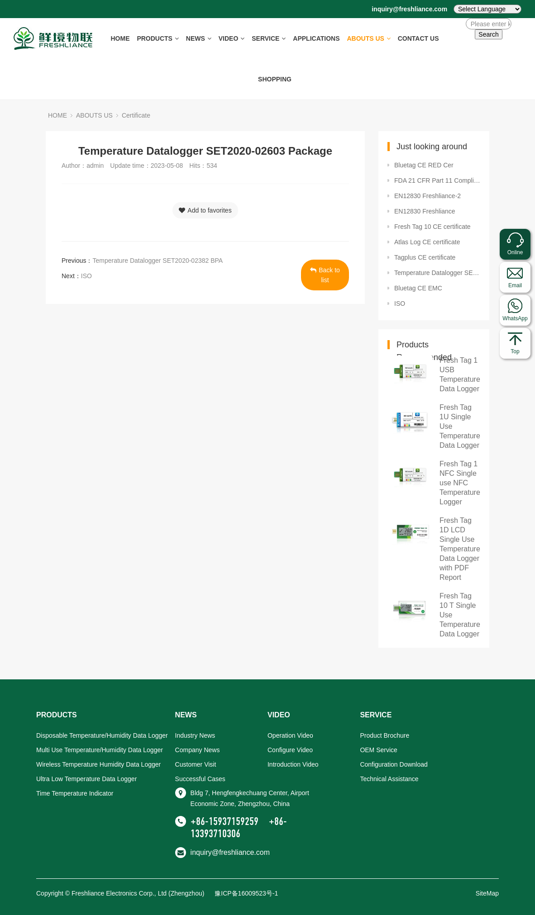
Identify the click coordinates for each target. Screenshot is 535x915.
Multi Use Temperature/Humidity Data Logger (99, 750)
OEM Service (378, 750)
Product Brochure (384, 735)
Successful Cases (200, 778)
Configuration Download (393, 764)
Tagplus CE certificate (424, 257)
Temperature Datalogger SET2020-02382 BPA (157, 260)
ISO (86, 276)
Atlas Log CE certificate (427, 242)
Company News (197, 750)
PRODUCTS (158, 38)
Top (515, 351)
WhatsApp (514, 318)
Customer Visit (195, 764)
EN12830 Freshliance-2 (427, 195)
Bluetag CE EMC (418, 288)
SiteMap (487, 893)
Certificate (136, 115)
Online (515, 252)
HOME (120, 38)
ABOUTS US (368, 38)
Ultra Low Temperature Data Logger (86, 778)
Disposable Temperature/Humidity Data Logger (102, 735)
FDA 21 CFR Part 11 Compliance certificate (437, 180)
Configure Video (290, 750)
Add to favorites (205, 210)
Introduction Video (293, 764)
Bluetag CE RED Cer (424, 165)
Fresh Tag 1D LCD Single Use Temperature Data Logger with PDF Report (459, 549)
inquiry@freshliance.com (409, 9)
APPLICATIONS (316, 38)
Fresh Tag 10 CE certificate (432, 226)
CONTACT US (418, 38)
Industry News (195, 735)
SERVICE (269, 38)
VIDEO (232, 38)
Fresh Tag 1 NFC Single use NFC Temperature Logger (459, 483)
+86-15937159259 (224, 821)
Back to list (325, 275)
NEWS (198, 38)
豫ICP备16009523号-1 (246, 893)
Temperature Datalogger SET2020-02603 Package (437, 272)
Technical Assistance (389, 778)
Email (515, 285)
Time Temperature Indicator (74, 793)
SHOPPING (274, 79)
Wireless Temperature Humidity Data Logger (98, 764)
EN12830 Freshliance (424, 211)
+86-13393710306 (239, 827)
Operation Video (290, 735)
